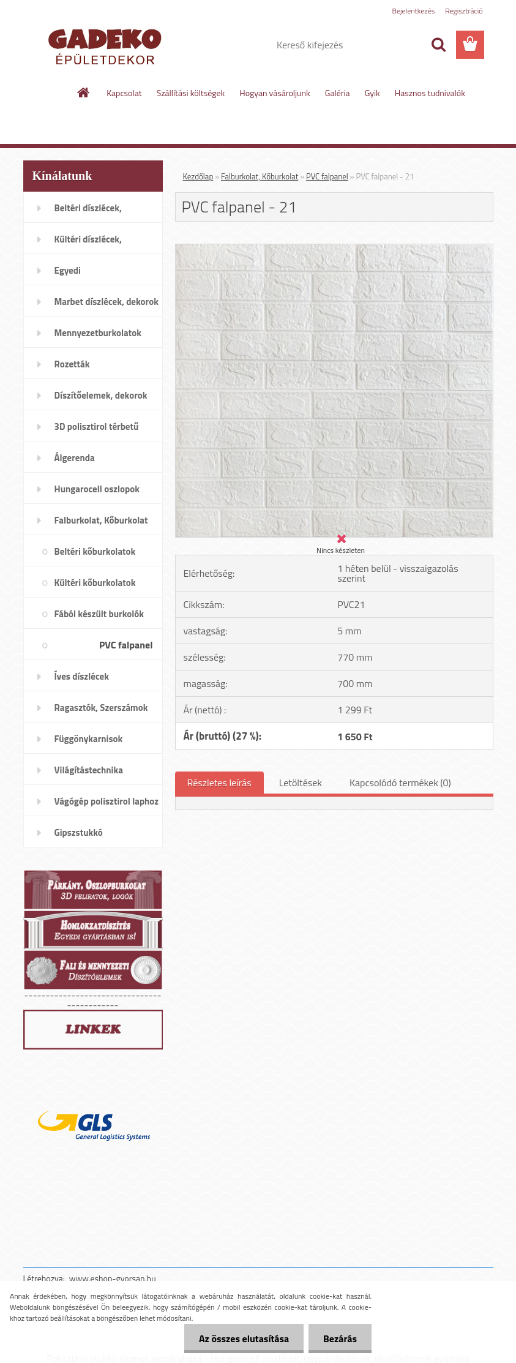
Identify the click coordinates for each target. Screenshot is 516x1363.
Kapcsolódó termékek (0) (400, 782)
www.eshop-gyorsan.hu (112, 1278)
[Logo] (107, 45)
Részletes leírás (219, 782)
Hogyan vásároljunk (274, 92)
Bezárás (339, 1338)
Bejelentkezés (413, 11)
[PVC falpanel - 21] (334, 249)
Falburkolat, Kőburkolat (259, 176)
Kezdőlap (198, 176)
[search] (438, 45)
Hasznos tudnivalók (430, 92)
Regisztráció (463, 11)
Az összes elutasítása (242, 1338)
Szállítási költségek (191, 92)
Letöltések (300, 782)
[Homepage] (84, 92)
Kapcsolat (124, 92)
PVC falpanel (327, 176)
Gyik (372, 92)
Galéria (337, 92)
